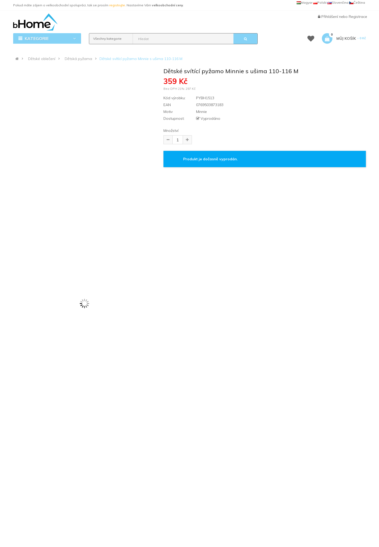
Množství (170, 130)
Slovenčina (337, 2)
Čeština (357, 2)
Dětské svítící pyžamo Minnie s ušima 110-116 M (140, 59)
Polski (320, 2)
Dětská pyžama (78, 59)
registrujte (117, 5)
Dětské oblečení (41, 59)
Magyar (304, 2)
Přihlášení (330, 16)
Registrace (358, 16)
